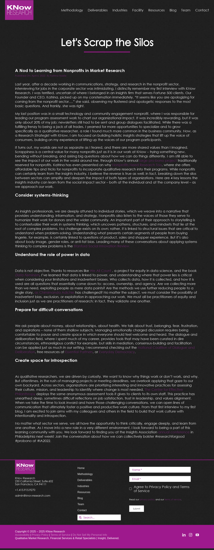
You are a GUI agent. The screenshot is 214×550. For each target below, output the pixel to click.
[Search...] (99, 517)
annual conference (174, 432)
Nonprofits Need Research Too (136, 165)
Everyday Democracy (117, 352)
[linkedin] (184, 535)
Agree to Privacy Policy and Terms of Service (161, 489)
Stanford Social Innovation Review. (102, 246)
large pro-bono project (158, 160)
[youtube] (197, 535)
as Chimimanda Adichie (54, 292)
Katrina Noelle (58, 75)
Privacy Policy (40, 534)
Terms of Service (60, 534)
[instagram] (190, 535)
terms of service (173, 499)
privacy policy (147, 499)
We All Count (100, 271)
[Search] (80, 517)
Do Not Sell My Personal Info (90, 534)
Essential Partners (79, 352)
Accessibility (22, 534)
